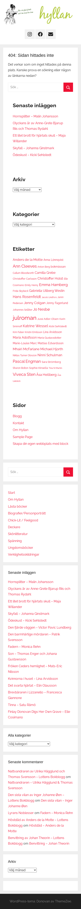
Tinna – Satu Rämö (22, 705)
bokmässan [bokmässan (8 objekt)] (58, 266)
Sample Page (23, 437)
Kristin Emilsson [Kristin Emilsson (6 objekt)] (33, 332)
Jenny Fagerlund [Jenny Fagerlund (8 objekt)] (57, 303)
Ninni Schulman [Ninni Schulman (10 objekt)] (50, 355)
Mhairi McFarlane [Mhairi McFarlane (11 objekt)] (26, 349)
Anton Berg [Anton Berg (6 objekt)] (44, 266)
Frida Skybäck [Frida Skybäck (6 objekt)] (20, 290)
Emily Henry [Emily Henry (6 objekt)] (31, 285)
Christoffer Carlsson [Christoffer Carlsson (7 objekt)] (25, 278)
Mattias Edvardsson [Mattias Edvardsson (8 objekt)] (50, 343)
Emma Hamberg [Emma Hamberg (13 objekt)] (53, 284)
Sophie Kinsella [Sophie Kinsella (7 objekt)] (38, 367)
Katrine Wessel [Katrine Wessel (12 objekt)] (35, 326)
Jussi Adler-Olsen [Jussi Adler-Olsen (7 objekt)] (48, 318)
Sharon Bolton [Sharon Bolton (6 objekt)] (20, 367)
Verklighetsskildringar (23, 554)
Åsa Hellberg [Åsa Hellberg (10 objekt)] (46, 375)
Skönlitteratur (18, 534)
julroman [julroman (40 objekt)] (25, 317)
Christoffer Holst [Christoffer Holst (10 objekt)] (50, 278)
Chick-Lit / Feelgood (23, 520)
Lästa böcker (17, 506)
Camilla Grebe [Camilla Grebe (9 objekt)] (45, 273)
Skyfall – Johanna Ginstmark (33, 148)
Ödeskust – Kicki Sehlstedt (32, 155)
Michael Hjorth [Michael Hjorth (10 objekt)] (51, 349)
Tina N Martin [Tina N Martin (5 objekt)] (55, 368)
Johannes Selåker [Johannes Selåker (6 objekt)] (22, 309)
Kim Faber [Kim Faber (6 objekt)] (18, 332)
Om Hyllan (20, 430)
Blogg (17, 416)
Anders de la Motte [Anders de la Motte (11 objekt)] (28, 260)
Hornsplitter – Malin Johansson (35, 116)
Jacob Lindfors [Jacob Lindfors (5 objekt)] (49, 297)
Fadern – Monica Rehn (24, 647)
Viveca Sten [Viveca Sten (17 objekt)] (24, 374)
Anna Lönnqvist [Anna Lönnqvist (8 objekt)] (53, 259)
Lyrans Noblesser (21, 813)
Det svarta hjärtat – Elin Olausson (32, 685)
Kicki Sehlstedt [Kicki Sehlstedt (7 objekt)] (58, 326)
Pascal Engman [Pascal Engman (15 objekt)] (27, 361)
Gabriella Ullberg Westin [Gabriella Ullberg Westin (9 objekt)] (46, 291)
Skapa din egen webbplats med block (40, 444)
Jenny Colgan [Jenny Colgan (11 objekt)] (34, 303)
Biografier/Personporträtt (27, 513)
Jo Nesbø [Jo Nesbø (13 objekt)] (41, 309)
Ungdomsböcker (20, 548)
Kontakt (18, 423)
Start (11, 493)
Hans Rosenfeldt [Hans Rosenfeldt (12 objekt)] (27, 297)
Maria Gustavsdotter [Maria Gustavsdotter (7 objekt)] (49, 337)
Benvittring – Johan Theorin (49, 843)
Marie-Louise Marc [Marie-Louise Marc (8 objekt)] (25, 343)
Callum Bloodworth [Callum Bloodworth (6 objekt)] (23, 272)
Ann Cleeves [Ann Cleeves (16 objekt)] (25, 266)
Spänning (15, 541)
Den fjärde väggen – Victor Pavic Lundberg (39, 627)
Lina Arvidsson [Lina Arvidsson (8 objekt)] (52, 332)
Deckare (14, 527)
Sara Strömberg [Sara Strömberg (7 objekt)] (51, 361)
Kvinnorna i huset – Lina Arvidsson (33, 679)
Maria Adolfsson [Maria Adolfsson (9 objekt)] (25, 337)
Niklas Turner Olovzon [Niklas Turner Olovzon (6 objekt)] (25, 355)
